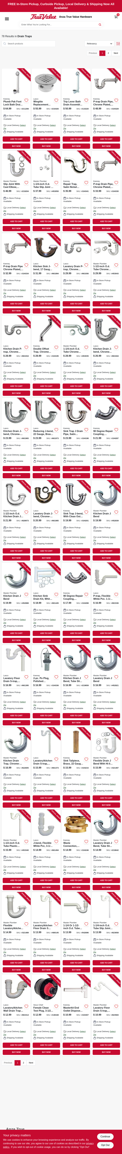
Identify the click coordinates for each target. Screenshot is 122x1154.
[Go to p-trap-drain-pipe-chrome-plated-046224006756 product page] (106, 109)
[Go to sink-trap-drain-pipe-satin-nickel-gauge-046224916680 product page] (76, 438)
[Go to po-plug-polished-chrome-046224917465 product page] (46, 685)
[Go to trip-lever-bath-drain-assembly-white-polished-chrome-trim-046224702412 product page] (76, 109)
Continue (105, 1136)
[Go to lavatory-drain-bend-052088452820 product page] (106, 685)
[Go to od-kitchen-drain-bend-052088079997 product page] (16, 521)
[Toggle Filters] (118, 43)
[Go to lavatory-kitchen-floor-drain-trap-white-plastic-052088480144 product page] (46, 932)
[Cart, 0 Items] (116, 16)
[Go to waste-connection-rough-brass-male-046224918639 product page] (76, 850)
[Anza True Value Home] (43, 16)
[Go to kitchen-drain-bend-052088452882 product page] (16, 603)
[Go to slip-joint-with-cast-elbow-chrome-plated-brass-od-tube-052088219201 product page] (16, 191)
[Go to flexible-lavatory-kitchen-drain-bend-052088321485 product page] (16, 932)
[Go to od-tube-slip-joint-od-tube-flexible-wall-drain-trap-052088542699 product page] (76, 932)
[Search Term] (61, 25)
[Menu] (7, 19)
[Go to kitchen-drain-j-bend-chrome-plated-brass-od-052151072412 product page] (16, 438)
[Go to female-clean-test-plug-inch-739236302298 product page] (46, 1015)
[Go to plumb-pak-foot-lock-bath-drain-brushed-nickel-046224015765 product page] (16, 109)
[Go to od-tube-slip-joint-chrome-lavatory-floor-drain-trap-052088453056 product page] (46, 191)
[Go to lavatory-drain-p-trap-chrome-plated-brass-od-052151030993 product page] (76, 274)
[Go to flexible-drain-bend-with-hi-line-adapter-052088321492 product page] (106, 768)
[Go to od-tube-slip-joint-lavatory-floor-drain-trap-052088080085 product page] (106, 932)
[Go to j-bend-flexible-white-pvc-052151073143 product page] (46, 850)
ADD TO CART (16, 139)
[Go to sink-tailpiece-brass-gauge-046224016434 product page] (76, 768)
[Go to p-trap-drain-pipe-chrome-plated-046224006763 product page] (106, 191)
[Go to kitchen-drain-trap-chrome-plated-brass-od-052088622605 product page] (16, 768)
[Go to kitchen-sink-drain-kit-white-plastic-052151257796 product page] (46, 603)
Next (116, 53)
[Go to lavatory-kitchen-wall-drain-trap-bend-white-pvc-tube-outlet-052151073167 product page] (16, 1015)
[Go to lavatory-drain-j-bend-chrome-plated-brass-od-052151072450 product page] (46, 521)
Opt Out (105, 1145)
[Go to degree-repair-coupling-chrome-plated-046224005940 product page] (106, 438)
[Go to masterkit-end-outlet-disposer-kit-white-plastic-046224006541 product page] (76, 1015)
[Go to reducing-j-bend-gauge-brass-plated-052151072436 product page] (46, 438)
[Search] (100, 24)
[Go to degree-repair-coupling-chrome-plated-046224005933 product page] (76, 603)
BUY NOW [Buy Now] (16, 146)
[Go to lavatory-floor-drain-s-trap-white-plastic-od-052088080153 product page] (106, 1015)
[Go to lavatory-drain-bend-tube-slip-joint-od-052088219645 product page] (106, 850)
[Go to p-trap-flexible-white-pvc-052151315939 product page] (106, 603)
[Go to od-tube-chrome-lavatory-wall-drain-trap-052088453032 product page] (76, 356)
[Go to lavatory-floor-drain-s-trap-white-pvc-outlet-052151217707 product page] (16, 685)
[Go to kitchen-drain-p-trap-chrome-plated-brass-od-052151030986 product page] (16, 356)
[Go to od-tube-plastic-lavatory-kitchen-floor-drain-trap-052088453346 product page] (16, 850)
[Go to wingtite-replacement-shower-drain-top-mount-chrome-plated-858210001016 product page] (46, 109)
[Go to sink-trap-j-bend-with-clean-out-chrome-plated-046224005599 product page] (76, 521)
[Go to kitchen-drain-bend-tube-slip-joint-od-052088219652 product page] (76, 685)
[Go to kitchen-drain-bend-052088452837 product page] (106, 521)
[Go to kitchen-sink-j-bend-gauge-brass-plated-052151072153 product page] (46, 274)
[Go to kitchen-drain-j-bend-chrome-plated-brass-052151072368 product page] (106, 356)
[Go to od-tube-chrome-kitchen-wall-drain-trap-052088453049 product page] (106, 274)
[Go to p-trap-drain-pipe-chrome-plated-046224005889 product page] (16, 274)
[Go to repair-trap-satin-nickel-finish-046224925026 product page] (76, 191)
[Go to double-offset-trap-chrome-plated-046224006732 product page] (46, 356)
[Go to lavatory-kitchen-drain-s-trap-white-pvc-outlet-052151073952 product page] (46, 768)
